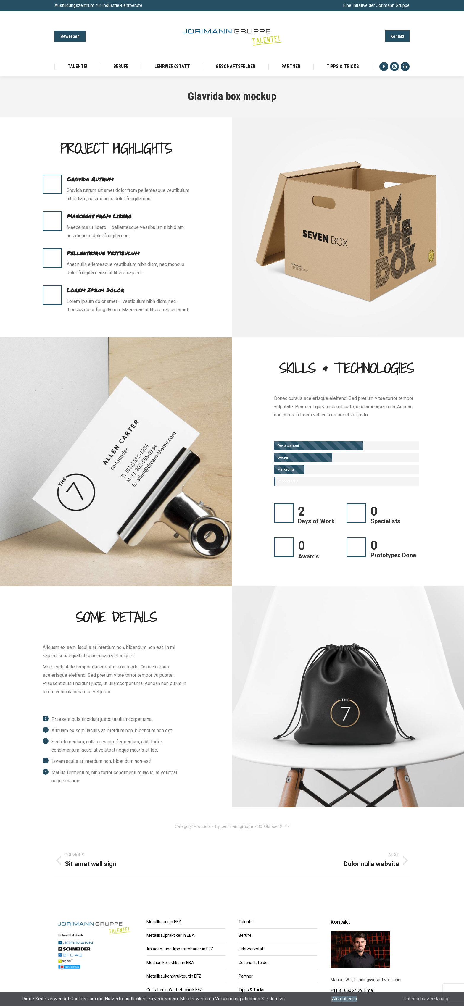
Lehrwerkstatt (252, 949)
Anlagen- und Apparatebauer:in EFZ (179, 949)
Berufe (245, 935)
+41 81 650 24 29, (347, 990)
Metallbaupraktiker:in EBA (170, 935)
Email (369, 990)
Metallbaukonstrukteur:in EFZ (173, 976)
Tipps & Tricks (251, 989)
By (234, 826)
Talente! (246, 921)
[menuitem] (77, 66)
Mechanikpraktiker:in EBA (170, 962)
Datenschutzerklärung (425, 999)
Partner (246, 976)
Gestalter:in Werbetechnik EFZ (174, 989)
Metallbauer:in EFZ (163, 921)
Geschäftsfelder (254, 962)
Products (202, 826)
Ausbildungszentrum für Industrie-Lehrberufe (98, 5)
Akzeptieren (344, 998)
